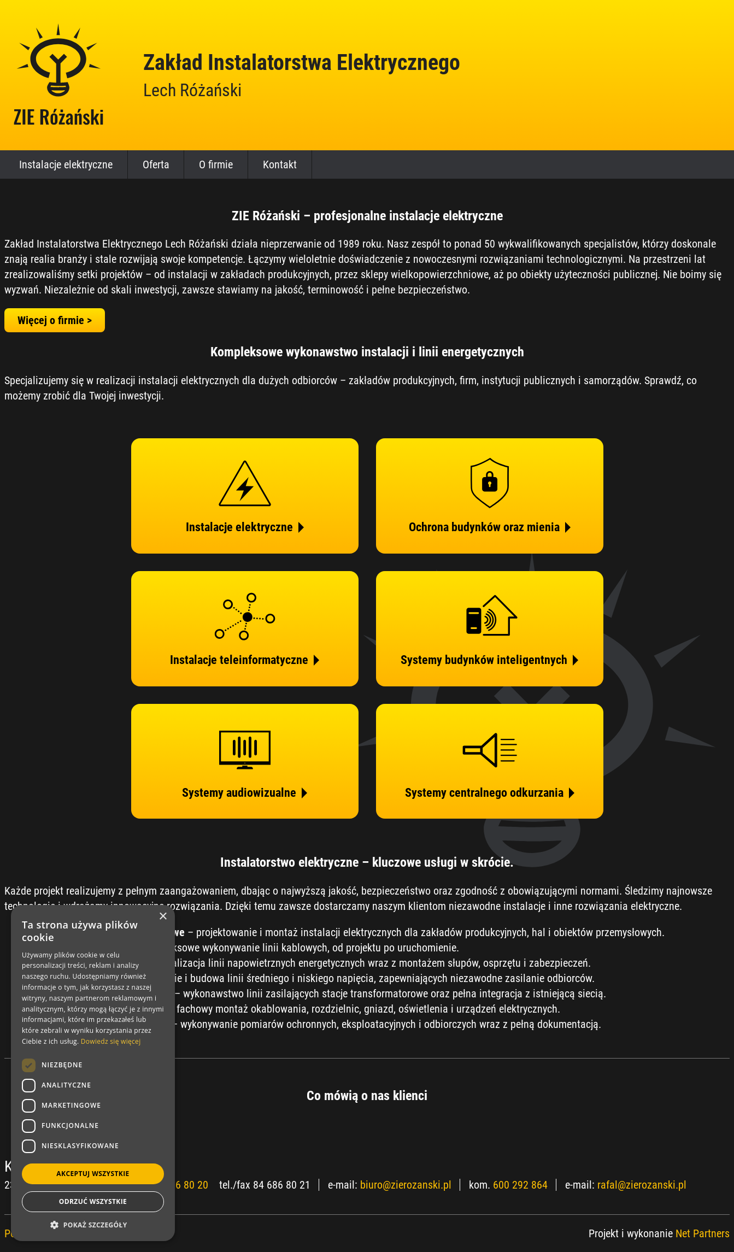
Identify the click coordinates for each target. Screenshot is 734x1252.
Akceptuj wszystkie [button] (92, 1173)
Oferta (156, 164)
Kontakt (280, 164)
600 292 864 (520, 1184)
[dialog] (93, 1073)
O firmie (216, 164)
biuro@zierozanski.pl (405, 1184)
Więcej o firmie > (54, 320)
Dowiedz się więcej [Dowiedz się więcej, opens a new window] (111, 1041)
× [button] (162, 917)
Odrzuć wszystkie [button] (93, 1201)
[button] (93, 1224)
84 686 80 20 (179, 1184)
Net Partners (703, 1233)
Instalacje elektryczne (66, 164)
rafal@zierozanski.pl (641, 1184)
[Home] (59, 74)
